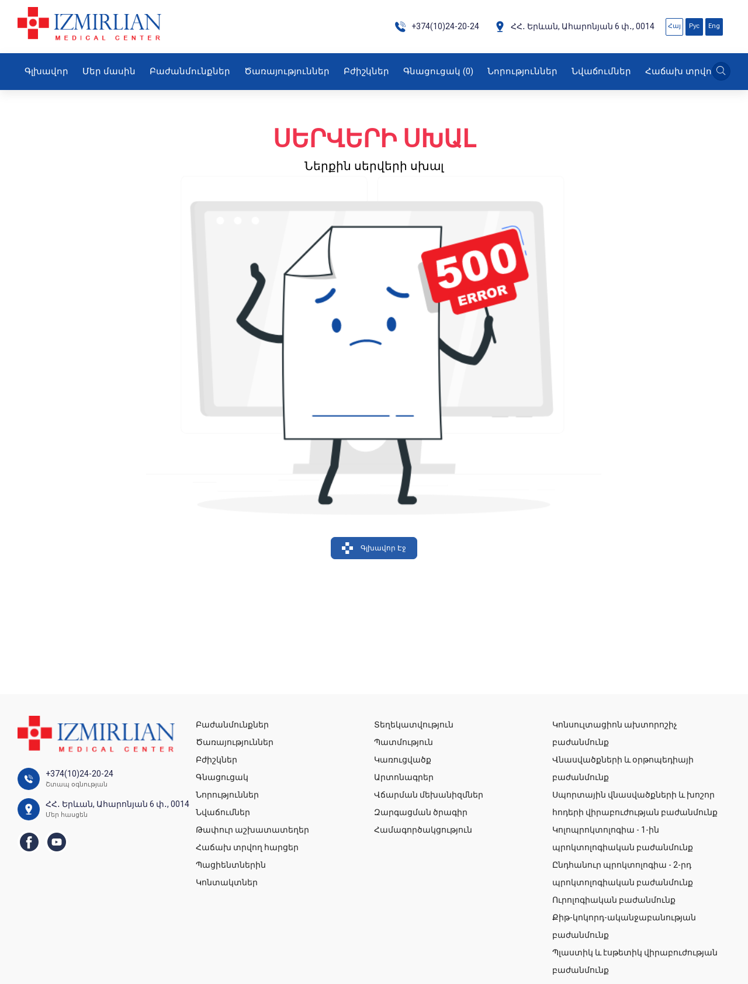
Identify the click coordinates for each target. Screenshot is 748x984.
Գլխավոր (46, 71)
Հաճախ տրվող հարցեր (247, 847)
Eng (714, 26)
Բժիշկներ (366, 71)
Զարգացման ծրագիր (421, 812)
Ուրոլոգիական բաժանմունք (614, 900)
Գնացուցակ (438, 71)
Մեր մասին (109, 71)
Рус (694, 26)
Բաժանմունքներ (190, 71)
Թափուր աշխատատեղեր (252, 829)
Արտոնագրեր (404, 777)
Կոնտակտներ (227, 882)
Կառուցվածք (402, 759)
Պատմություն (403, 742)
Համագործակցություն (423, 829)
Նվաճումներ (601, 71)
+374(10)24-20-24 (436, 26)
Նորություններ (522, 71)
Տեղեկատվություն (413, 724)
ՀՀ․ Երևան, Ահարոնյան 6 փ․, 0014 (574, 26)
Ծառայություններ (287, 71)
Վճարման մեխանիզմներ (428, 794)
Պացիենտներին (231, 864)
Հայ (674, 26)
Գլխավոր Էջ (374, 548)
